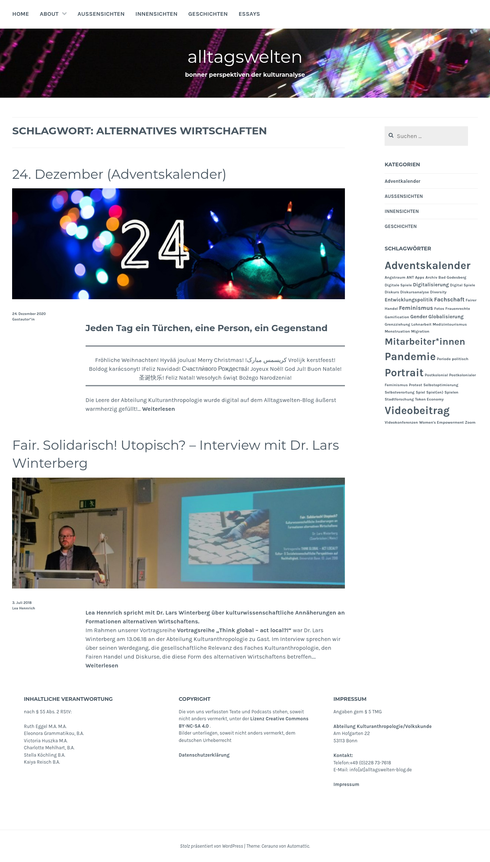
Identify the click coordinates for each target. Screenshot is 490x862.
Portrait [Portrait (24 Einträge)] (404, 372)
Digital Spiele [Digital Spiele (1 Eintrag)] (462, 285)
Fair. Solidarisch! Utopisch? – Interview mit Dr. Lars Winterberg (170, 453)
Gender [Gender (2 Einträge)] (418, 316)
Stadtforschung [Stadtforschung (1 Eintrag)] (399, 399)
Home (20, 13)
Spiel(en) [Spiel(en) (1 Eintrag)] (434, 392)
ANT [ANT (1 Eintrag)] (410, 277)
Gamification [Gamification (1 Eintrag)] (397, 317)
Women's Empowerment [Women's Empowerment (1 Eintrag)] (441, 422)
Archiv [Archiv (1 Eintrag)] (431, 277)
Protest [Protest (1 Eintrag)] (415, 385)
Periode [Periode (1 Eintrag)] (444, 358)
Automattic (298, 846)
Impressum (346, 784)
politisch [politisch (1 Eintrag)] (460, 358)
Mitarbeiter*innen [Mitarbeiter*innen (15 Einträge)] (425, 341)
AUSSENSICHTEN (101, 13)
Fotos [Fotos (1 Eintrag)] (439, 308)
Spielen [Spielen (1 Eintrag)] (451, 392)
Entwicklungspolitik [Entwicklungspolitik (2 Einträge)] (409, 300)
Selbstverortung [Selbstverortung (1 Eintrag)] (399, 392)
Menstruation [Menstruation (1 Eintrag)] (397, 331)
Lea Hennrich (23, 608)
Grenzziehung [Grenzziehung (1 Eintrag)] (397, 324)
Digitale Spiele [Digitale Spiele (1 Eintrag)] (398, 285)
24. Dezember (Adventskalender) (126, 173)
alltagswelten (245, 56)
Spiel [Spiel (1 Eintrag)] (420, 392)
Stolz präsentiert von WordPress (211, 846)
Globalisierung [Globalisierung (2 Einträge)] (446, 316)
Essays (249, 13)
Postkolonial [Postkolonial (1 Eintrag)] (436, 375)
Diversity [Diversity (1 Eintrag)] (438, 292)
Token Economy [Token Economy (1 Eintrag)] (429, 399)
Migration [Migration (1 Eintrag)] (420, 331)
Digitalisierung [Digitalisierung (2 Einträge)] (431, 284)
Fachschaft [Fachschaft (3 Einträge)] (449, 299)
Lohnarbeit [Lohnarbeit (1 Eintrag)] (421, 324)
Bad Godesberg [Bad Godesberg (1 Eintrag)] (452, 277)
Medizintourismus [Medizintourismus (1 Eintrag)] (450, 324)
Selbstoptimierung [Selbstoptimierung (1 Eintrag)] (440, 385)
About (49, 13)
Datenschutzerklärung (204, 755)
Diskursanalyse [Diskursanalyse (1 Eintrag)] (414, 292)
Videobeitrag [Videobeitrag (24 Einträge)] (417, 410)
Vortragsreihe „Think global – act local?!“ (234, 630)
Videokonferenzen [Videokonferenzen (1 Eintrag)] (401, 422)
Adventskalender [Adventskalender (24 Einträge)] (427, 265)
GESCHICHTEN (208, 13)
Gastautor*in (23, 319)
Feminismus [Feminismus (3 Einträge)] (416, 308)
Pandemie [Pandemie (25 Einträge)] (410, 356)
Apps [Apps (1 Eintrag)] (419, 277)
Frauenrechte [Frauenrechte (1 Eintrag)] (457, 308)
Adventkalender (402, 181)
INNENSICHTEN (157, 13)
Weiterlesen (158, 408)
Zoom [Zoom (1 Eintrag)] (470, 422)
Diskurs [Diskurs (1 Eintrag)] (392, 292)
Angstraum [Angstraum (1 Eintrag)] (395, 277)
